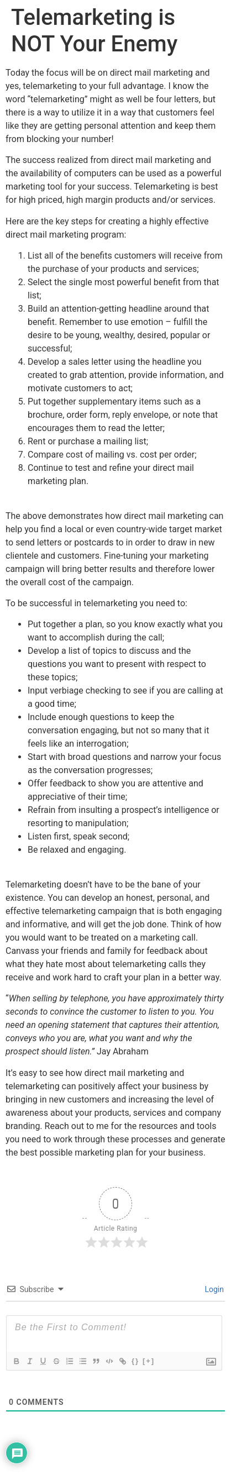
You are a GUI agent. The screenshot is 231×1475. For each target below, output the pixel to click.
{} (135, 1361)
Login (213, 1289)
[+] (149, 1361)
